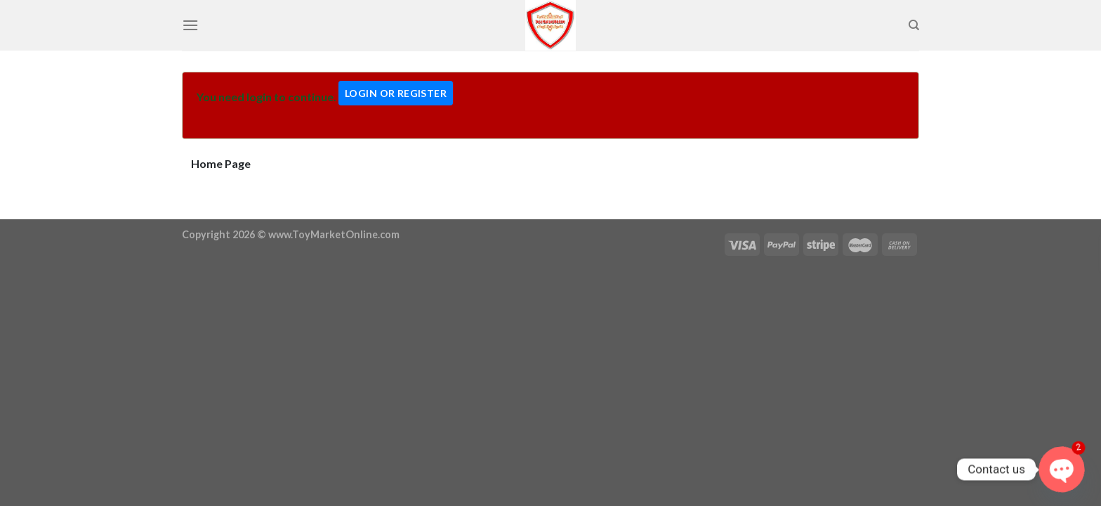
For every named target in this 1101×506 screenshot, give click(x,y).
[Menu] (190, 25)
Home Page (221, 163)
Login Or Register (396, 93)
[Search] (914, 25)
